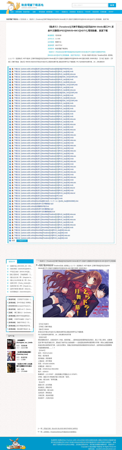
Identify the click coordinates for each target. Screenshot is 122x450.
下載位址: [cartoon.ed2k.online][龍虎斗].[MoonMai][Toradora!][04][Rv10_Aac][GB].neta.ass (45, 98)
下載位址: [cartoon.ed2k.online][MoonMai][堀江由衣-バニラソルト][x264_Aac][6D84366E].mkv (46, 201)
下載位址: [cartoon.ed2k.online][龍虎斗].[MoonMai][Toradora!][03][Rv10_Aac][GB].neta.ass (45, 90)
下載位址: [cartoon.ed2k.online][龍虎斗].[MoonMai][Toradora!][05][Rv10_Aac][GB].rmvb (43, 103)
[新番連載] (12, 302)
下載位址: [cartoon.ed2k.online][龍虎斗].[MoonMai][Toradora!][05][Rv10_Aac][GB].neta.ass (45, 106)
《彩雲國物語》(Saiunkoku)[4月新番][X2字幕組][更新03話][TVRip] (31, 292)
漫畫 (34, 12)
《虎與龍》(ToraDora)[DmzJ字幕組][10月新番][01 (59, 432)
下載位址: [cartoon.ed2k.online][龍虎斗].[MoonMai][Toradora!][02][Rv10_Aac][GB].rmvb (43, 79)
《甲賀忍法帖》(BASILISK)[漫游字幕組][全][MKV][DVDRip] (29, 272)
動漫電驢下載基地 (12, 19)
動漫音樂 (96, 12)
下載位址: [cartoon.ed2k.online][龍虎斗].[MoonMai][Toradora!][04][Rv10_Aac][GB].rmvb (43, 95)
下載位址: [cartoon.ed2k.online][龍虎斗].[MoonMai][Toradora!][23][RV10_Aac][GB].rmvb (44, 180)
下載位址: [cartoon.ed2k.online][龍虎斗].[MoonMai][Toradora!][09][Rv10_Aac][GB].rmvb (43, 122)
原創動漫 (72, 12)
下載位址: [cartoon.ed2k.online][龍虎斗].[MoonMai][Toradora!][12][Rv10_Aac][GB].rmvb (43, 222)
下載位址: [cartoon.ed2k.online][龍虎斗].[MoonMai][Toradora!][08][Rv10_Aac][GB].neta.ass (45, 119)
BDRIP (111, 12)
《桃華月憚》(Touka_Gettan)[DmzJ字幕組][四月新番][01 (28, 283)
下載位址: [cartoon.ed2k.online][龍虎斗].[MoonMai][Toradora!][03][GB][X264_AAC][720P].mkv (46, 93)
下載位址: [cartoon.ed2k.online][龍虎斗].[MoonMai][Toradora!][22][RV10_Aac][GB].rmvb (44, 174)
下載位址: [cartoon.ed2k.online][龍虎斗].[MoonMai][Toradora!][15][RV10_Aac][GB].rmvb (44, 137)
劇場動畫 (49, 12)
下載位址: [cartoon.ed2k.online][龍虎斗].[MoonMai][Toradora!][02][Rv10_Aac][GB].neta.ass (45, 82)
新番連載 (19, 12)
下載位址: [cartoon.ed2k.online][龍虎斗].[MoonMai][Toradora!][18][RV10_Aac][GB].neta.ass (45, 156)
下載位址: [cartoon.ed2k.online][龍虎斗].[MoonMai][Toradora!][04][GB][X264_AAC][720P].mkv (46, 100)
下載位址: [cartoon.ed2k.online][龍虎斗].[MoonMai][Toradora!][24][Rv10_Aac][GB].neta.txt (44, 188)
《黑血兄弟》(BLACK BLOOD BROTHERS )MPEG (60, 428)
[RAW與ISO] (13, 306)
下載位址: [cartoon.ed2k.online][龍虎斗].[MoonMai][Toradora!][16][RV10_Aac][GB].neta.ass (45, 145)
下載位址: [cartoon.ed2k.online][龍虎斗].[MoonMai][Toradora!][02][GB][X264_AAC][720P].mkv (46, 85)
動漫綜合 (80, 12)
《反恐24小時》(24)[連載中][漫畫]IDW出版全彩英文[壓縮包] (24, 365)
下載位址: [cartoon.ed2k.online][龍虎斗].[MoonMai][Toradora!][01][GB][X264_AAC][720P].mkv (46, 77)
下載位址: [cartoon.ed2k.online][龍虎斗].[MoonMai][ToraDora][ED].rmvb (38, 198)
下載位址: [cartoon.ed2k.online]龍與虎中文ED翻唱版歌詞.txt (34, 211)
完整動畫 (103, 12)
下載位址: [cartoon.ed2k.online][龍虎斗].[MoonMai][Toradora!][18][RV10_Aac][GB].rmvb (44, 153)
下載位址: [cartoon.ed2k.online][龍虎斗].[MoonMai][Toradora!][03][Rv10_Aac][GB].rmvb (43, 87)
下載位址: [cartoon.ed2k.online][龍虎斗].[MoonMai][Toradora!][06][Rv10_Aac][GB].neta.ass (45, 111)
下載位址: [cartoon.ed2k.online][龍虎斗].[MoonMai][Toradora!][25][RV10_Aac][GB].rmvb (44, 190)
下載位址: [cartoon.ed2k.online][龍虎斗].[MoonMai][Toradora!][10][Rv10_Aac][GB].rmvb (43, 217)
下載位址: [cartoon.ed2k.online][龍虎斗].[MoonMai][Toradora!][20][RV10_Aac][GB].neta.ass (45, 167)
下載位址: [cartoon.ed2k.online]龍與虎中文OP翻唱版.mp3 (33, 204)
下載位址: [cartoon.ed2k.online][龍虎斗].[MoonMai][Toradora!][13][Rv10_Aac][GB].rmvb (43, 227)
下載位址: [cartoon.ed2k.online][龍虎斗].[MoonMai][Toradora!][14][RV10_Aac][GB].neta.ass (45, 135)
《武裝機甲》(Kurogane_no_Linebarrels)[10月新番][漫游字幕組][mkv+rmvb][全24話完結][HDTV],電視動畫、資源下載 (24, 341)
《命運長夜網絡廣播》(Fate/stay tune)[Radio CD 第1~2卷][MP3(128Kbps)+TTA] (24, 353)
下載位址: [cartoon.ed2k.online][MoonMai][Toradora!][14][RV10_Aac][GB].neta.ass (42, 230)
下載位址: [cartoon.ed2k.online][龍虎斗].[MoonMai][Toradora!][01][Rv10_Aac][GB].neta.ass (45, 74)
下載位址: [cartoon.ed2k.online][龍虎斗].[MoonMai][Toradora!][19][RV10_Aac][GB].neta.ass (45, 161)
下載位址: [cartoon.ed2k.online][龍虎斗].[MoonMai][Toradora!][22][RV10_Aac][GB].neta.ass (45, 177)
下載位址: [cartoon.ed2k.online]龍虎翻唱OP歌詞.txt (31, 206)
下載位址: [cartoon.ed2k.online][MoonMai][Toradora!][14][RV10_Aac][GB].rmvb (41, 233)
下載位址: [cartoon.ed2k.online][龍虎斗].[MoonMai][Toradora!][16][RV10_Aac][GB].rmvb (44, 143)
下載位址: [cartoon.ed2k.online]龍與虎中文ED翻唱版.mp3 (33, 209)
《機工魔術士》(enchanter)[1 (23, 312)
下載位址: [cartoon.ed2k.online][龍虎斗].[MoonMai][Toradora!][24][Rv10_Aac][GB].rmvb (43, 185)
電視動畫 (42, 12)
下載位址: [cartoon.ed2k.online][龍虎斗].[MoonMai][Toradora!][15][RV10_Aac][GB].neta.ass (45, 140)
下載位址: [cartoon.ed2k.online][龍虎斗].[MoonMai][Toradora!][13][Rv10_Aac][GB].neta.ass (45, 225)
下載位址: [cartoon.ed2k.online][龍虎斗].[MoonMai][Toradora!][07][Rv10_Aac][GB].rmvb (43, 114)
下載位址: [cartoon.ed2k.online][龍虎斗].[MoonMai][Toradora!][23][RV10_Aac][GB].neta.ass (45, 182)
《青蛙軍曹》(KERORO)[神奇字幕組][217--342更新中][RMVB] (30, 269)
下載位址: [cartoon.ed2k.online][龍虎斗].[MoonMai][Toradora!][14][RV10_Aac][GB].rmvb (44, 132)
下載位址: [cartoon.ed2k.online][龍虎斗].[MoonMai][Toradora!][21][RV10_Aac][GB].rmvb (44, 169)
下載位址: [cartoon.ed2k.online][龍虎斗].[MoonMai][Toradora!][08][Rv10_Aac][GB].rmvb (43, 116)
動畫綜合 (65, 12)
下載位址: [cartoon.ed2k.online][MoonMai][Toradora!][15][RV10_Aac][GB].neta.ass (42, 235)
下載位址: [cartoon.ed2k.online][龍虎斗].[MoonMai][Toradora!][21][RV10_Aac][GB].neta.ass (45, 172)
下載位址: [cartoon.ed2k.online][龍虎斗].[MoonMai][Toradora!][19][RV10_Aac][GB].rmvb (44, 159)
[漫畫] (11, 312)
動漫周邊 (26, 12)
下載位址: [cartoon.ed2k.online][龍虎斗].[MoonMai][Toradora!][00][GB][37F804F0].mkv (43, 69)
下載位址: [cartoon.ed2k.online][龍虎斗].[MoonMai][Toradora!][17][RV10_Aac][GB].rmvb (44, 148)
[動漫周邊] (12, 299)
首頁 (12, 12)
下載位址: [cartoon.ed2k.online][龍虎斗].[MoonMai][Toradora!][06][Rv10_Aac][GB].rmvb (43, 108)
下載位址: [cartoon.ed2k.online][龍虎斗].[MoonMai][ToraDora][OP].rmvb (38, 196)
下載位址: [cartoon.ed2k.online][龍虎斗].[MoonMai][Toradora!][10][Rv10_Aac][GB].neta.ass (45, 214)
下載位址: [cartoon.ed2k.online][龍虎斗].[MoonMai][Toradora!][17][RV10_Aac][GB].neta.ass (45, 151)
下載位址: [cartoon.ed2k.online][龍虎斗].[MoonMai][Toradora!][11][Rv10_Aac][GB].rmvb (43, 127)
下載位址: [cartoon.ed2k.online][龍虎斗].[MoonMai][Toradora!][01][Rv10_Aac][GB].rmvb (43, 71)
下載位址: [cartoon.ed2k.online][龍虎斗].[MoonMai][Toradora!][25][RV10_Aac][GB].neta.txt (44, 193)
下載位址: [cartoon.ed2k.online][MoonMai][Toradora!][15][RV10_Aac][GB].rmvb (41, 238)
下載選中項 (22, 240)
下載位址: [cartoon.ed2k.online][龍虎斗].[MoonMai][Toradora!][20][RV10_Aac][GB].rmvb (44, 164)
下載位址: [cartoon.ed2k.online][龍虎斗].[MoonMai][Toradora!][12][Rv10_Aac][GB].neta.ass (45, 219)
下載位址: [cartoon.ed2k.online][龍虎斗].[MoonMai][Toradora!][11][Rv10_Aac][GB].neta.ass (45, 130)
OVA (57, 12)
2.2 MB (57, 39)
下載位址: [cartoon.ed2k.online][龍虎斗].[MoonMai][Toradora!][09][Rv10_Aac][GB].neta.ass (45, 124)
